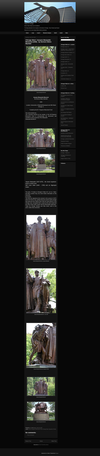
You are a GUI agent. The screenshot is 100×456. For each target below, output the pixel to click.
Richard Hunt (64, 88)
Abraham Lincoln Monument (67, 133)
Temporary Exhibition (65, 145)
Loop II (38, 32)
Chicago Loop (64, 46)
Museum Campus (47, 32)
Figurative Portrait (52, 429)
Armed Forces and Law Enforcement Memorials (66, 136)
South (61, 32)
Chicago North (64, 57)
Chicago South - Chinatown (67, 67)
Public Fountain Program (66, 143)
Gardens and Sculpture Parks (67, 75)
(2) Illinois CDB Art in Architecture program (65, 99)
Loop (33, 32)
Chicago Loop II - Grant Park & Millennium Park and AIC (67, 49)
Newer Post (28, 441)
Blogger (56, 453)
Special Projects (64, 125)
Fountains (63, 73)
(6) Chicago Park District (66, 112)
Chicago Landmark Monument (67, 138)
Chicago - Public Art (65, 152)
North (55, 32)
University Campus (65, 78)
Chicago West (45, 429)
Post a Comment (30, 435)
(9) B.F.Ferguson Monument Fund (35, 429)
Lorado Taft (63, 85)
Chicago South (64, 61)
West (66, 32)
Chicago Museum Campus (66, 52)
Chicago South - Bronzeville (67, 64)
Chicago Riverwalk (65, 59)
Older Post (53, 441)
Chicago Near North (65, 54)
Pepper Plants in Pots (65, 158)
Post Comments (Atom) (43, 444)
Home (27, 32)
